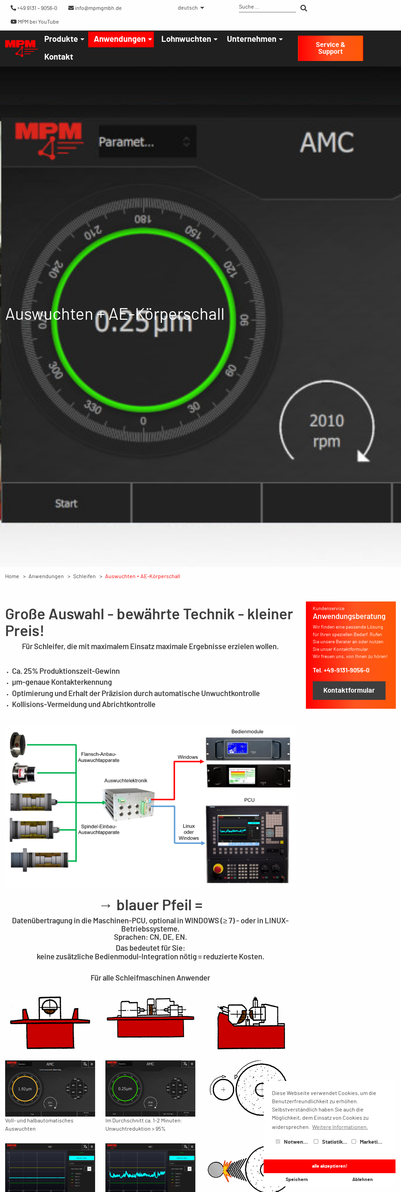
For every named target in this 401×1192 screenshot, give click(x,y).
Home (12, 576)
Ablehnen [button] (362, 1179)
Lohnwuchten (186, 39)
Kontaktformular (349, 690)
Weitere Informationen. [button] (340, 1127)
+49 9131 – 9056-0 (34, 8)
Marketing (368, 1142)
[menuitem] (189, 7)
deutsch (188, 8)
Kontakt (58, 57)
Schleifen (84, 576)
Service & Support (330, 48)
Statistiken (331, 1142)
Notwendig (293, 1142)
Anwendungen (120, 39)
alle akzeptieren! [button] (329, 1166)
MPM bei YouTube (35, 22)
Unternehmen (251, 39)
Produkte (61, 39)
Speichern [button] (297, 1179)
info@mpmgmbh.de (95, 8)
